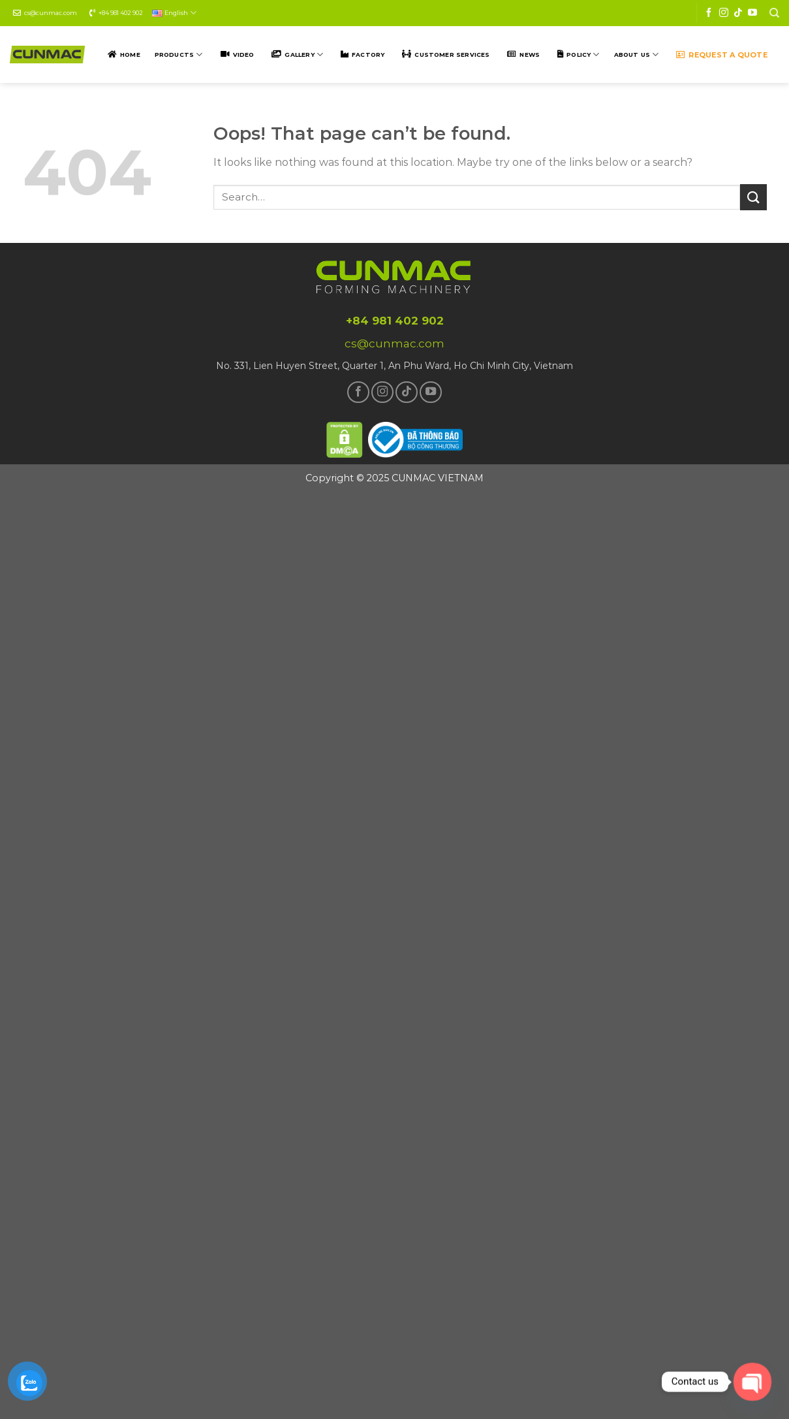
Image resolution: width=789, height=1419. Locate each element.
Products (179, 54)
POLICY (582, 54)
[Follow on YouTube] (752, 13)
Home (130, 54)
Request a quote (727, 54)
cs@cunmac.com (50, 12)
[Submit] (753, 197)
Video (244, 54)
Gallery (304, 54)
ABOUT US (636, 54)
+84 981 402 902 (121, 12)
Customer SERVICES (451, 54)
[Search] (774, 13)
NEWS (529, 54)
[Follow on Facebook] (708, 13)
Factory (368, 54)
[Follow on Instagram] (723, 13)
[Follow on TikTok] (738, 13)
